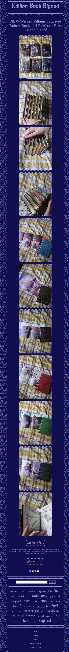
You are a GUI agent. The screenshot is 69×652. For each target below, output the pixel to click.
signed (45, 620)
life (42, 612)
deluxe (15, 591)
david (35, 601)
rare (44, 600)
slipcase (17, 622)
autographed (31, 610)
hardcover (40, 595)
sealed (58, 602)
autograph (16, 601)
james (24, 592)
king (58, 615)
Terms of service (35, 647)
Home (36, 632)
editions (49, 616)
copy (13, 596)
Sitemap (35, 636)
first (26, 620)
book (17, 605)
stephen (41, 591)
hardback (52, 610)
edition (54, 590)
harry (14, 612)
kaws (28, 597)
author (32, 591)
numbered (17, 615)
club (19, 611)
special (41, 616)
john (51, 602)
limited (52, 605)
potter (34, 622)
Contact (35, 639)
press (55, 622)
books (30, 615)
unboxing (40, 607)
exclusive (29, 606)
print (21, 596)
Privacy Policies (35, 643)
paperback (55, 596)
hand (27, 601)
